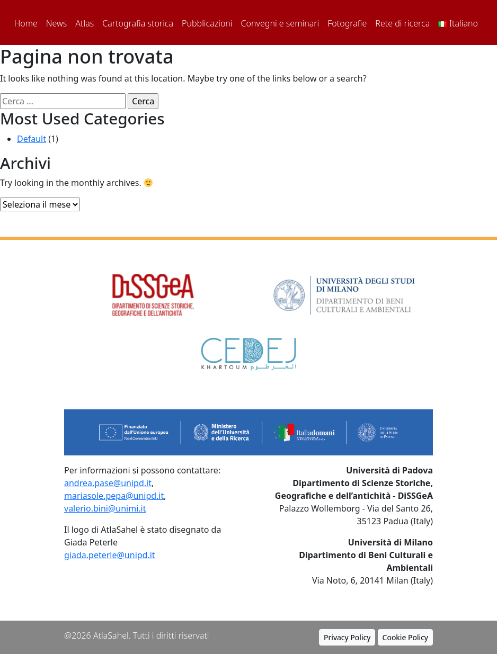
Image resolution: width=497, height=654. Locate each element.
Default (31, 139)
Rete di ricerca (402, 23)
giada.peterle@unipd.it (109, 555)
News (56, 23)
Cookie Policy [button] (405, 637)
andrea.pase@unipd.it (108, 483)
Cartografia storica (137, 23)
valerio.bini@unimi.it (105, 508)
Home (26, 23)
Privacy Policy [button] (347, 637)
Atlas (84, 23)
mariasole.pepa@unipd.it (114, 495)
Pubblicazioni (207, 23)
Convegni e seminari (280, 23)
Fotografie (347, 23)
